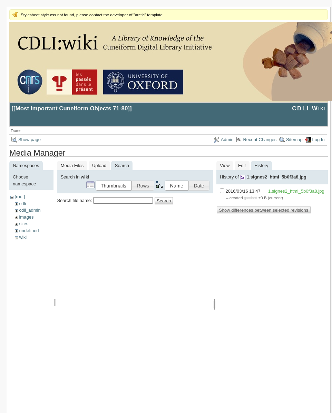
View (225, 165)
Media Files (72, 165)
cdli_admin (29, 210)
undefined (29, 230)
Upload (99, 165)
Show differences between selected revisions (263, 210)
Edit (242, 165)
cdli (22, 203)
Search (164, 200)
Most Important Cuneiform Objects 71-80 (72, 108)
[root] (19, 196)
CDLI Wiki (309, 108)
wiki (23, 237)
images (26, 217)
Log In (318, 139)
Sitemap (294, 139)
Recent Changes (259, 139)
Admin (227, 139)
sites (23, 223)
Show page (29, 139)
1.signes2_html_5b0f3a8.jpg (276, 177)
